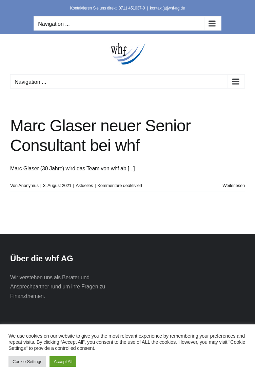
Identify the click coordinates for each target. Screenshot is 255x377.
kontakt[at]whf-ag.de (167, 8)
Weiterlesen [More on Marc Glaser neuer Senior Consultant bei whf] (233, 185)
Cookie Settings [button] (27, 361)
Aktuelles (84, 185)
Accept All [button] (63, 361)
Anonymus (28, 185)
